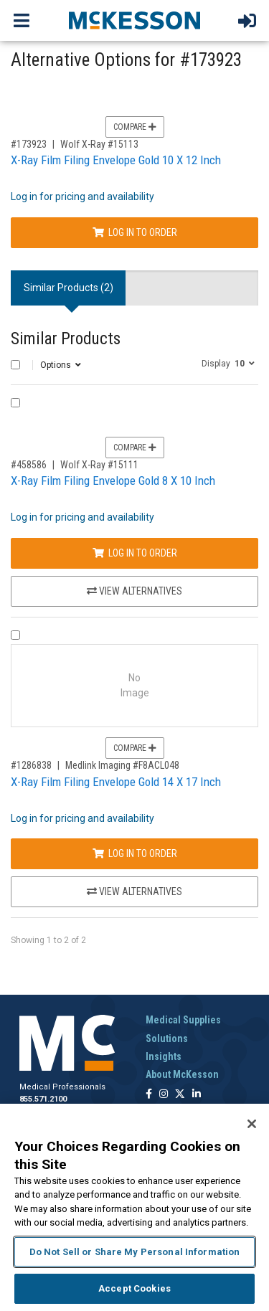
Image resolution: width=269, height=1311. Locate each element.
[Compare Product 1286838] (15, 635)
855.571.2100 (43, 1099)
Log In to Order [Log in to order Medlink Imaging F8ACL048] (135, 853)
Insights (163, 1056)
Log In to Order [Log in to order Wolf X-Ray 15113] (135, 232)
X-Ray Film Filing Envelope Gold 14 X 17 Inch (116, 782)
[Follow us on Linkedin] (196, 1095)
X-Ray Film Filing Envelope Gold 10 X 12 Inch (116, 160)
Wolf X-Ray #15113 (99, 144)
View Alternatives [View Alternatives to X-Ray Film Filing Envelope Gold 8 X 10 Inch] (134, 591)
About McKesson (182, 1074)
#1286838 (31, 765)
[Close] (252, 1124)
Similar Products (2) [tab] (68, 287)
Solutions (167, 1038)
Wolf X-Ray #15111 (99, 464)
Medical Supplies (183, 1020)
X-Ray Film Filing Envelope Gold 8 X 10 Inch (113, 480)
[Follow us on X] (180, 1095)
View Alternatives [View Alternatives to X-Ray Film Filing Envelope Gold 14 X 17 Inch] (134, 891)
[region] (134, 1207)
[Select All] (15, 364)
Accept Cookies (134, 1288)
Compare (134, 127)
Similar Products (66, 339)
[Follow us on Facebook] (149, 1095)
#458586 (29, 464)
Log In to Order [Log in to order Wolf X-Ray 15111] (135, 553)
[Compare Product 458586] (15, 402)
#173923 (29, 144)
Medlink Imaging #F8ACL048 (122, 765)
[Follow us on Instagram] (163, 1095)
